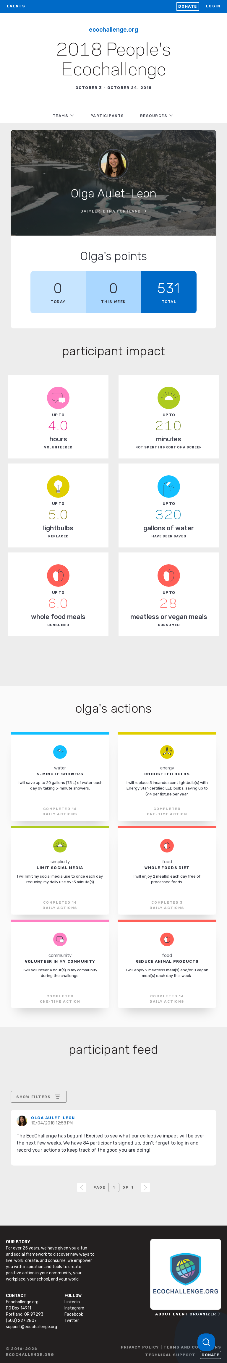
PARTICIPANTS (107, 116)
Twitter (71, 1320)
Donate (187, 6)
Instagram (74, 1308)
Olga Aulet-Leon (53, 1118)
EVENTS (16, 6)
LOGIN (213, 6)
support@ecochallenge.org (31, 1326)
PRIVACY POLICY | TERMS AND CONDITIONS (171, 1347)
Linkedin (72, 1301)
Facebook (73, 1314)
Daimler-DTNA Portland (110, 211)
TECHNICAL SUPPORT (170, 1355)
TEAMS (61, 116)
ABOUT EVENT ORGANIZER (185, 1314)
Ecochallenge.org (113, 29)
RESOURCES (154, 116)
